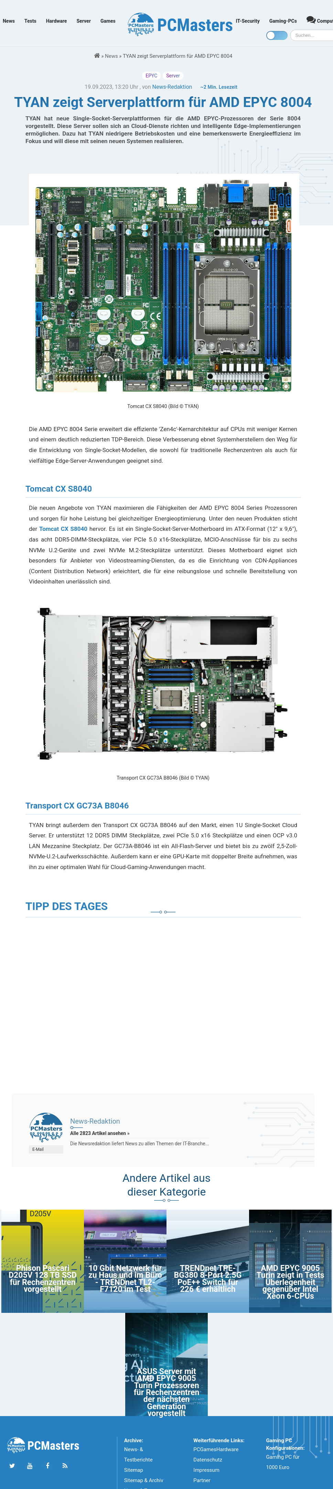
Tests (30, 21)
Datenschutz (207, 1460)
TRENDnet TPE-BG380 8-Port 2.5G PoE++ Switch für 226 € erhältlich (208, 1279)
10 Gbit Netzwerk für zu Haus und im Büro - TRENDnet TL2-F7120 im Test (125, 1279)
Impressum (206, 1470)
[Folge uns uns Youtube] (29, 1466)
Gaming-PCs (283, 21)
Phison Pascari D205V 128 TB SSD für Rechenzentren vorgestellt (43, 1279)
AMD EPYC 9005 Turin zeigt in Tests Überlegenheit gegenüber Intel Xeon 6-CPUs (290, 1282)
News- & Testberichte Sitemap (138, 1459)
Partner (201, 1480)
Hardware (56, 21)
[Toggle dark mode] (277, 35)
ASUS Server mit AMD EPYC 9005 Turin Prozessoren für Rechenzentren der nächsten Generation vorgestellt (167, 1392)
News (9, 21)
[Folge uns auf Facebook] (47, 1466)
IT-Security (248, 21)
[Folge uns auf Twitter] (12, 1466)
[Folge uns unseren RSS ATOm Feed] (65, 1466)
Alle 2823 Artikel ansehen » (100, 1133)
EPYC (151, 75)
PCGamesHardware (215, 1449)
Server (83, 21)
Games (108, 21)
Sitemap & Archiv (143, 1480)
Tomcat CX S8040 (63, 528)
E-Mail (38, 1149)
